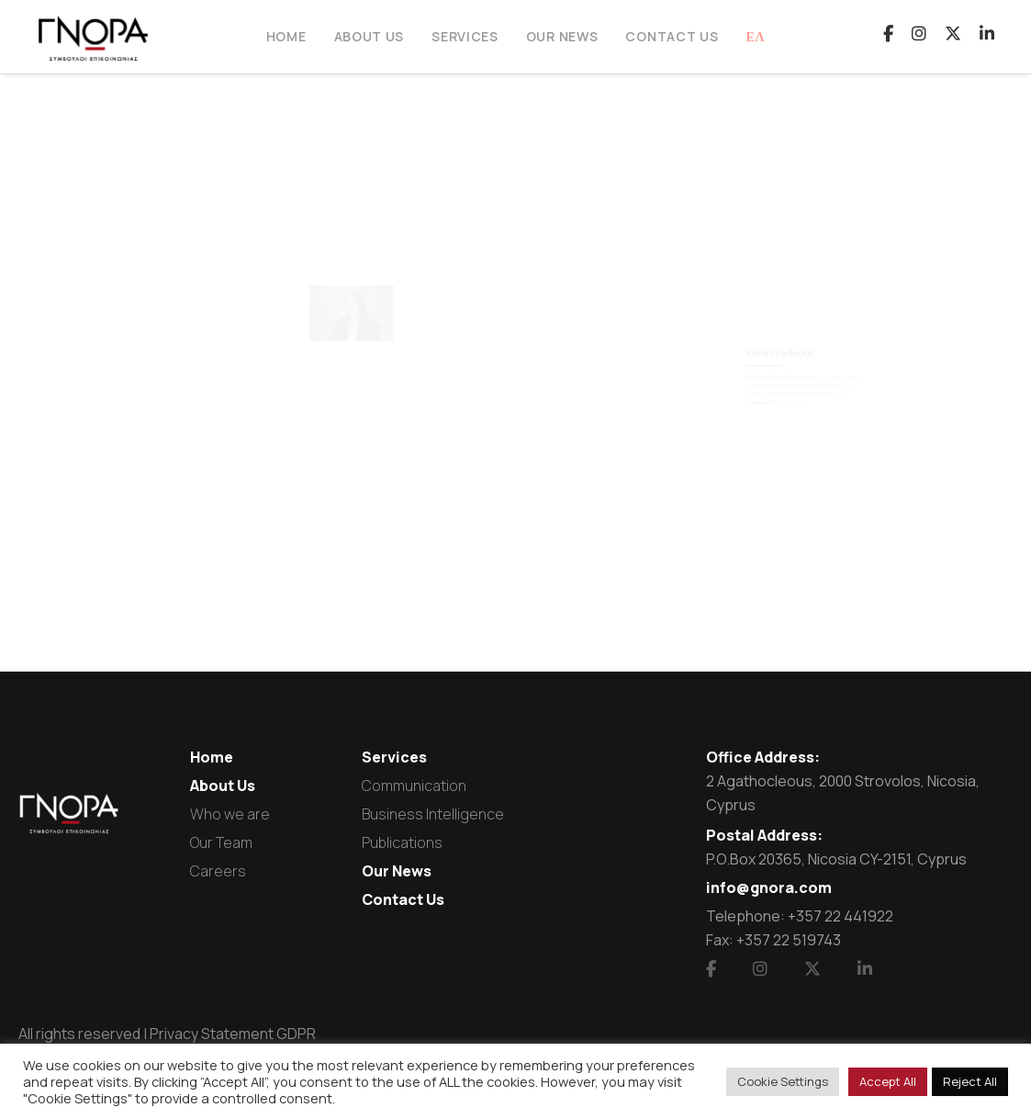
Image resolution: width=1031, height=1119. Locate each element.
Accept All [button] (887, 1081)
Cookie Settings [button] (782, 1081)
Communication (414, 785)
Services (394, 757)
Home (211, 757)
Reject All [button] (970, 1081)
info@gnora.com (769, 887)
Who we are (230, 814)
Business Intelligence (433, 814)
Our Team (221, 842)
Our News (396, 871)
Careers (218, 871)
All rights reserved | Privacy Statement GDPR (167, 1033)
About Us (222, 785)
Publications (402, 842)
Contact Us (403, 899)
